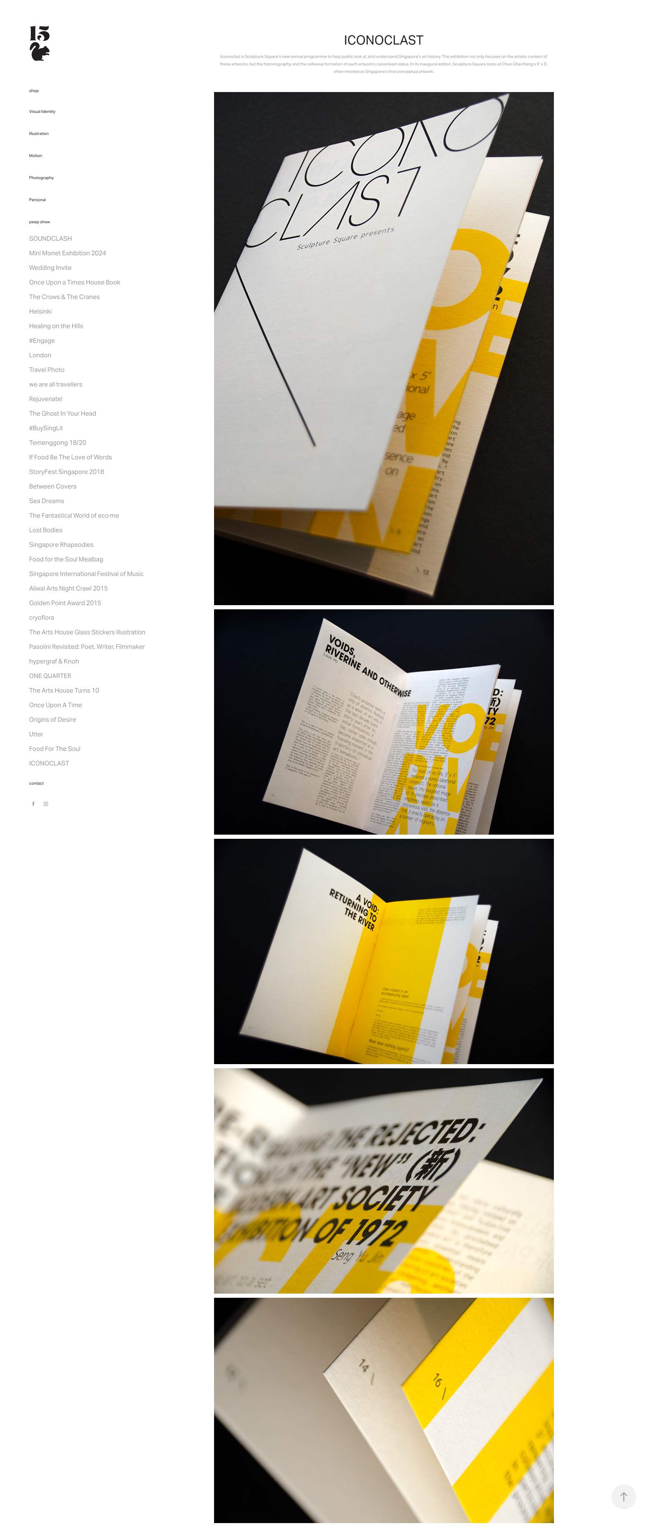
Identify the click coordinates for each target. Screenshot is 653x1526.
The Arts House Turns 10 (64, 690)
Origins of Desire (52, 719)
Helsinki (40, 311)
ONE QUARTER (50, 676)
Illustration (39, 133)
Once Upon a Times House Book (74, 282)
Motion (35, 155)
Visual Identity (42, 111)
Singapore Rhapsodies (61, 545)
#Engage (42, 340)
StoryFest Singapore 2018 (66, 472)
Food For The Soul (54, 749)
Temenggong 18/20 (57, 442)
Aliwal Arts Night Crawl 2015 (68, 588)
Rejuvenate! (45, 399)
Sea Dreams (46, 501)
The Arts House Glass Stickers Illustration (87, 632)
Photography (41, 177)
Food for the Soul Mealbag (66, 559)
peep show (39, 221)
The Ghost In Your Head (62, 413)
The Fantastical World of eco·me (74, 515)
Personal (37, 199)
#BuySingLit (46, 428)
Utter (36, 734)
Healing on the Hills (56, 326)
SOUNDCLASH (50, 238)
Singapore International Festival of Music (86, 574)
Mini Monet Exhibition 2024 (67, 253)
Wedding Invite (50, 268)
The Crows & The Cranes (64, 297)
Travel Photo (47, 370)
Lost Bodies (45, 530)
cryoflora (41, 617)
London (40, 355)
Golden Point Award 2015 (65, 603)
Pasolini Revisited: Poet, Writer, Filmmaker (87, 647)
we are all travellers (55, 384)
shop (34, 90)
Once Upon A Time (55, 705)
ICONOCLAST (49, 763)
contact (36, 783)
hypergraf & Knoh (54, 661)
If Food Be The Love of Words (70, 457)
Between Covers (53, 486)
